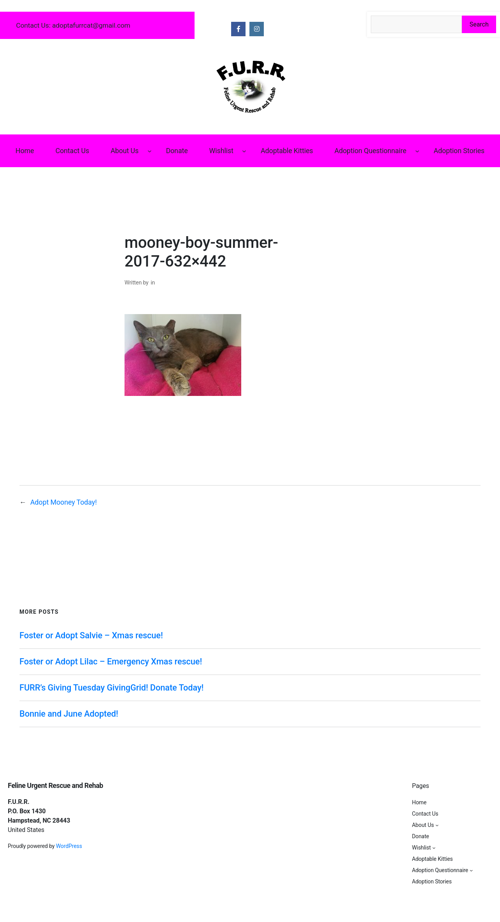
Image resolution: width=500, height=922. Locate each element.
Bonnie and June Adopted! (68, 714)
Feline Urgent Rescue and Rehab (55, 785)
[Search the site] (416, 24)
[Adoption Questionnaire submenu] (417, 151)
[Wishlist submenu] (244, 151)
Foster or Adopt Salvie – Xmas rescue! (91, 635)
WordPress (69, 846)
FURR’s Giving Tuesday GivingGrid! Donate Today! (111, 687)
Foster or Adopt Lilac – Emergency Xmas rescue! (110, 661)
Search (479, 24)
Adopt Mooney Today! (63, 502)
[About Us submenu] (149, 151)
